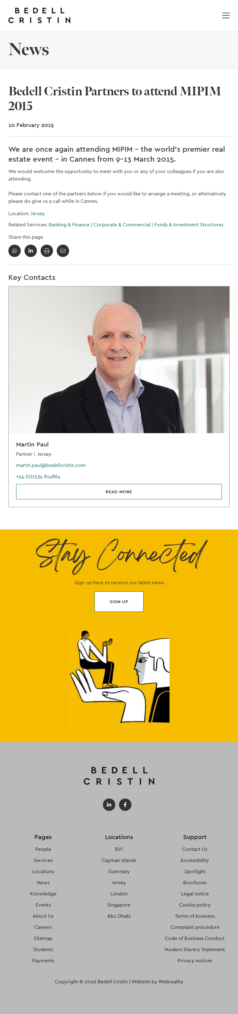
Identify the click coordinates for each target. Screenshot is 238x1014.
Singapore (118, 905)
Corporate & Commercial (124, 224)
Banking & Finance (71, 224)
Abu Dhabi (119, 916)
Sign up (119, 601)
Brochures (194, 882)
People (43, 849)
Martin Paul (32, 444)
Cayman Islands (119, 860)
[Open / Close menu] (226, 15)
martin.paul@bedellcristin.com (51, 465)
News (43, 882)
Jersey (38, 213)
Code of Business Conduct (195, 938)
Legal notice (195, 893)
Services (43, 860)
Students (43, 949)
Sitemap (43, 938)
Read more (119, 491)
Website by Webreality (157, 981)
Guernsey (119, 871)
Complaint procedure (194, 927)
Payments (43, 960)
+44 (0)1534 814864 (38, 476)
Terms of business (195, 916)
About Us (43, 916)
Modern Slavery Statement (195, 949)
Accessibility (194, 860)
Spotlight (194, 871)
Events (43, 905)
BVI (119, 849)
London (119, 893)
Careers (43, 927)
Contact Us (194, 849)
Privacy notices (195, 960)
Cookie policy (195, 905)
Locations (43, 871)
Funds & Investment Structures (188, 224)
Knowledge (43, 893)
